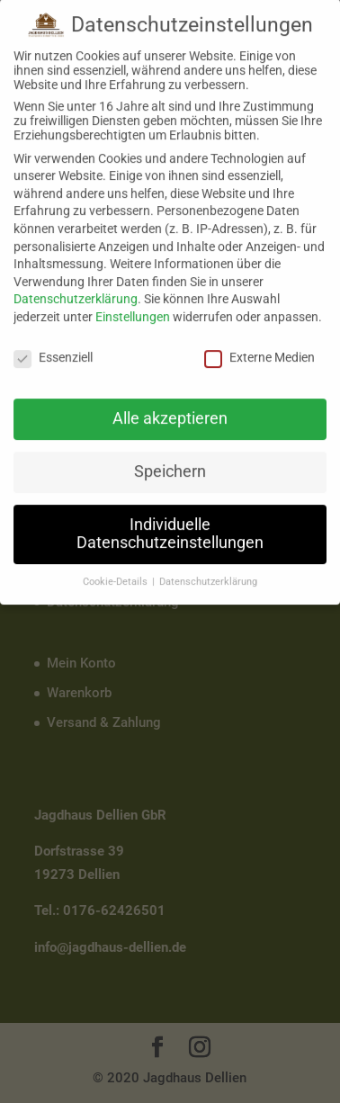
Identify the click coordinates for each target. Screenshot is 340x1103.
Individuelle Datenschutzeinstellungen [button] (170, 525)
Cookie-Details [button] (116, 572)
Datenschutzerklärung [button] (208, 572)
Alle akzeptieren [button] (170, 409)
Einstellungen (132, 307)
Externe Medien (259, 348)
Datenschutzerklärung (75, 289)
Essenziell (53, 348)
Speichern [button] (170, 462)
